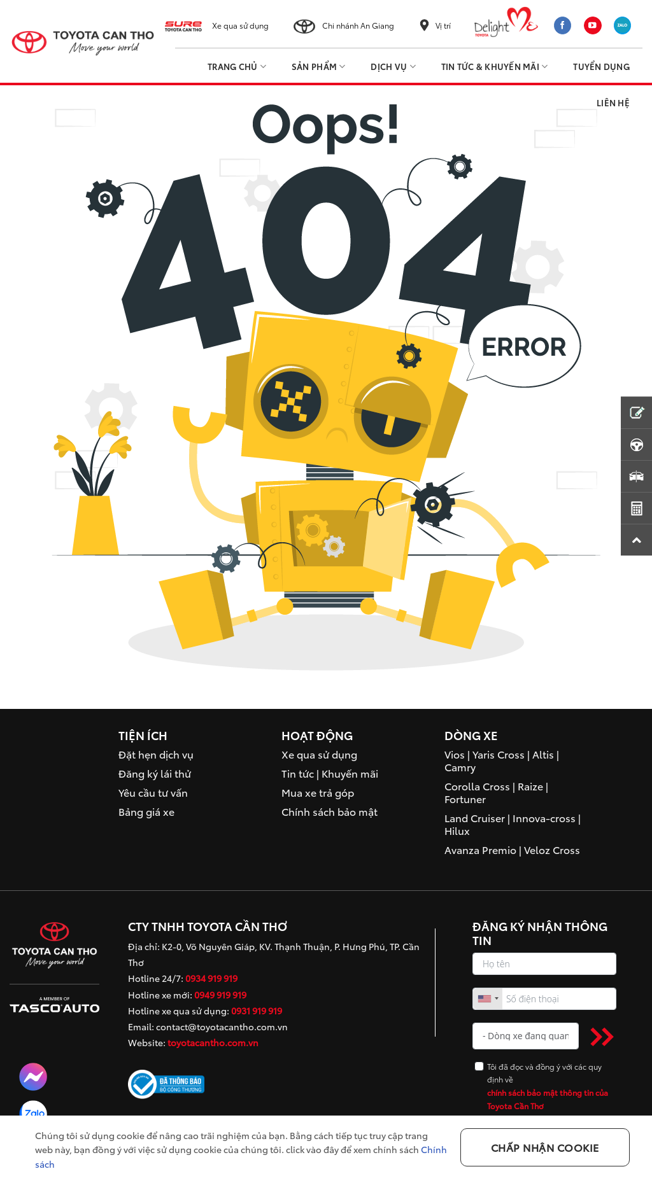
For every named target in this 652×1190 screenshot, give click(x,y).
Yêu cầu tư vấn (153, 792)
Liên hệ (613, 102)
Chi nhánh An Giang (358, 25)
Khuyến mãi (350, 773)
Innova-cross (544, 817)
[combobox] (487, 998)
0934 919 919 (211, 978)
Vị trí (443, 25)
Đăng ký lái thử (154, 773)
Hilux (457, 830)
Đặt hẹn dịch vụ (156, 753)
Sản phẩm (319, 66)
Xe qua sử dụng (240, 25)
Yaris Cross (498, 753)
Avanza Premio (480, 849)
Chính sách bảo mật (329, 811)
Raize (530, 785)
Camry (460, 766)
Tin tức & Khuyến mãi (494, 66)
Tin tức (297, 773)
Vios (454, 753)
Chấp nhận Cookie (545, 1147)
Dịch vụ (393, 66)
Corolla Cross (477, 785)
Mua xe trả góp (317, 792)
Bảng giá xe (146, 811)
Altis (543, 753)
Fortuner (465, 798)
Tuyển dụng (601, 66)
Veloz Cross (552, 849)
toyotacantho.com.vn (213, 1042)
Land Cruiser (474, 817)
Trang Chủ (237, 66)
